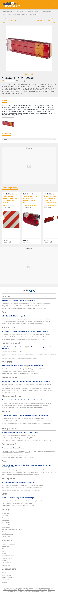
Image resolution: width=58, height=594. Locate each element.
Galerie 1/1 (29, 74)
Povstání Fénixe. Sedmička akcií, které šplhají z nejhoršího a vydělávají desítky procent (26, 403)
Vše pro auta (29, 12)
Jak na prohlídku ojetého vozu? (10, 525)
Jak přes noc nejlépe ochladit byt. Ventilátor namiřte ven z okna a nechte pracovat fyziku (26, 388)
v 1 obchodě (7, 242)
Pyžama (4, 553)
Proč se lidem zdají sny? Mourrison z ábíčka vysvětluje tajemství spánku (22, 487)
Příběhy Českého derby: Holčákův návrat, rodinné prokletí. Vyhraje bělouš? (23, 323)
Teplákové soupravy (7, 558)
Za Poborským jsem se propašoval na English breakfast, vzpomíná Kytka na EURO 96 (26, 321)
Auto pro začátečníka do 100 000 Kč (12, 529)
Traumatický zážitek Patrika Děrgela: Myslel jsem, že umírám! (19, 505)
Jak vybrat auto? (6, 536)
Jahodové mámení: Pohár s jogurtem (12, 351)
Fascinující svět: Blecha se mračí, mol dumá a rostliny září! (18, 435)
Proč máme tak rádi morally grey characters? (14, 455)
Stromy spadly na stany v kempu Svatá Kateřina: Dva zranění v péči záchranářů (24, 308)
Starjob (4, 572)
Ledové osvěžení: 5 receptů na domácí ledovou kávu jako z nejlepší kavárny (23, 418)
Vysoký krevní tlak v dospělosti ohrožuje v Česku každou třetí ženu (20, 474)
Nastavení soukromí (33, 591)
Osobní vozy (5, 518)
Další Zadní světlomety (10, 194)
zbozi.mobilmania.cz (8, 12)
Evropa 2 (4, 582)
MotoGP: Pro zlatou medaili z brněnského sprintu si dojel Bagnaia (20, 373)
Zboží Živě (5, 515)
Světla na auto (46, 12)
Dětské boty (5, 560)
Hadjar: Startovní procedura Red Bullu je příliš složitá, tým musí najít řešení (23, 369)
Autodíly (37, 12)
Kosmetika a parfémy (8, 555)
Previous (3, 218)
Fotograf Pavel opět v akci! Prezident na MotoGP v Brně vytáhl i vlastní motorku (24, 306)
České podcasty (6, 575)
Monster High (5, 546)
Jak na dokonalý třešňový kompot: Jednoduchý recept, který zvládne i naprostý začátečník (27, 420)
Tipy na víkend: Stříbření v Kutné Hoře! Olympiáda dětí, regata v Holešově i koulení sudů (26, 440)
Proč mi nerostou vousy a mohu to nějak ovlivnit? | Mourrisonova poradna (22, 485)
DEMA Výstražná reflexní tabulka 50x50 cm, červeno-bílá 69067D (11, 199)
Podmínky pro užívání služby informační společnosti (32, 590)
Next (55, 218)
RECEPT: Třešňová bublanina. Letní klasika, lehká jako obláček (19, 358)
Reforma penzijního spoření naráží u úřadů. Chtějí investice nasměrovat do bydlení (25, 405)
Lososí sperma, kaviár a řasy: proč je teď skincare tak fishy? (18, 457)
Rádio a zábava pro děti (8, 577)
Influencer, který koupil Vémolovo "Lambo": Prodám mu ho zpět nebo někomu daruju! (25, 501)
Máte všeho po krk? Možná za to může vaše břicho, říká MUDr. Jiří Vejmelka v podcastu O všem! (29, 472)
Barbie (3, 548)
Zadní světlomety (7, 14)
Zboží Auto (5, 532)
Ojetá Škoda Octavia (7, 534)
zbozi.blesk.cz (6, 522)
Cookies (25, 591)
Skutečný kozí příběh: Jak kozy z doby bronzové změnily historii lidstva (21, 490)
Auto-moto (19, 12)
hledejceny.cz (5, 513)
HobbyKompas (6, 527)
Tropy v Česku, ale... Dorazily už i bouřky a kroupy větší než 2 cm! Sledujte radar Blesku (26, 303)
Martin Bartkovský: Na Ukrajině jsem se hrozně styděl (17, 438)
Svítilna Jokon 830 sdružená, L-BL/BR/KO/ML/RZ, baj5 (30, 199)
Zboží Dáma (5, 520)
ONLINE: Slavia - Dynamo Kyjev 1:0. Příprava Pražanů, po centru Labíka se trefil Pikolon (26, 319)
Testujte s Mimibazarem (8, 544)
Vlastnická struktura (45, 591)
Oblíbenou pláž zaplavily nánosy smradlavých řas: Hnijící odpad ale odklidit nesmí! (25, 339)
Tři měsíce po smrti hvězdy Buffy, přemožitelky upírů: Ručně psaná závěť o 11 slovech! (26, 334)
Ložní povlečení (6, 562)
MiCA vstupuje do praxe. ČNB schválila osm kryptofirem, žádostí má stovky (23, 407)
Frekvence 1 (5, 579)
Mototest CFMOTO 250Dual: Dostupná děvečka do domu (18, 371)
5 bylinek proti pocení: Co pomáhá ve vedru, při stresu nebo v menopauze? (23, 470)
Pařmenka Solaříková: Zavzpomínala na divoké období (17, 503)
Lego (3, 551)
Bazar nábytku (6, 565)
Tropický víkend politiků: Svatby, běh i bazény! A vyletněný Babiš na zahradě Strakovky (26, 336)
